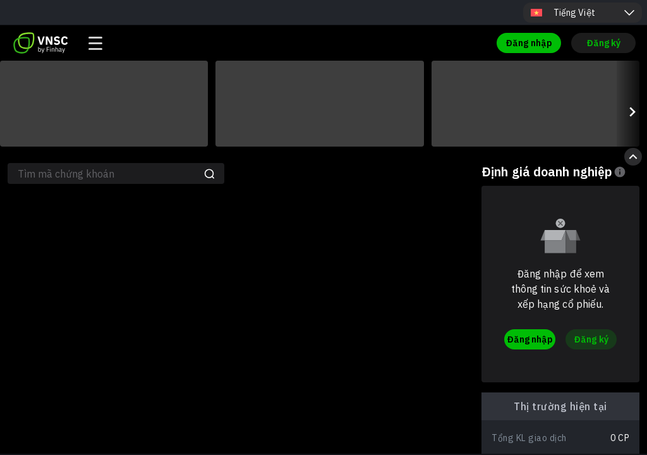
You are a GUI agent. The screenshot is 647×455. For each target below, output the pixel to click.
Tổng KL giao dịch (529, 438)
